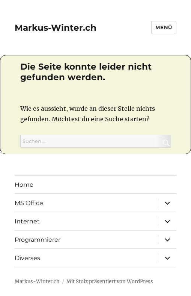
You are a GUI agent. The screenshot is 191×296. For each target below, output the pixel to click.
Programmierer (37, 239)
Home (24, 184)
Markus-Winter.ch (55, 27)
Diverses (27, 258)
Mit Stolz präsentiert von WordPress (109, 281)
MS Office (29, 203)
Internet (27, 221)
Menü (163, 27)
